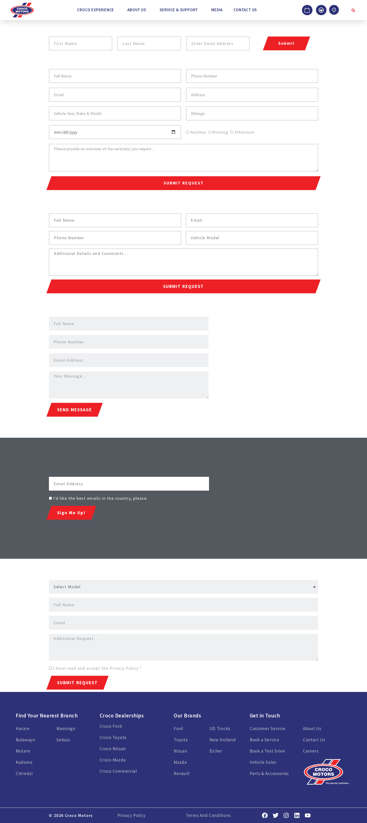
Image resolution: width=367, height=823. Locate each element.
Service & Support (179, 9)
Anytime (198, 132)
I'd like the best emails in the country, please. (100, 498)
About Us (136, 9)
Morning (220, 132)
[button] (96, 9)
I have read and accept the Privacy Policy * (97, 668)
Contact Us (245, 9)
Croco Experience (95, 9)
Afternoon (244, 132)
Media (217, 9)
